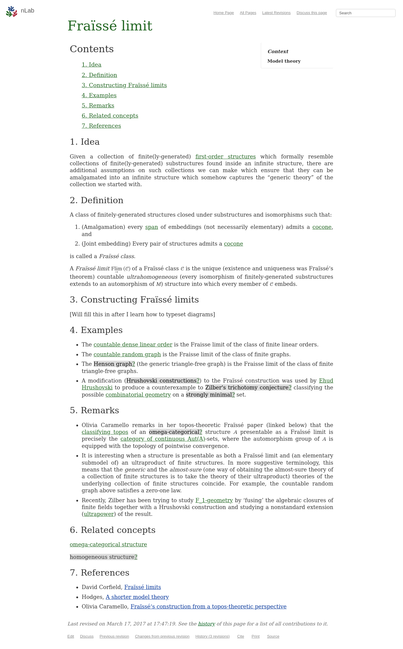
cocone (321, 227)
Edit (70, 636)
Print (256, 636)
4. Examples (99, 95)
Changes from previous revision (162, 636)
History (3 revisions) (213, 636)
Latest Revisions (276, 12)
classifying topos (105, 432)
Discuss (87, 636)
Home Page (223, 12)
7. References (101, 125)
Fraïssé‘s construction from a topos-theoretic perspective (208, 606)
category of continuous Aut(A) (162, 439)
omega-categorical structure (108, 544)
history (206, 624)
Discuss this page (312, 12)
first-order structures (226, 156)
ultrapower (99, 514)
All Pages (248, 12)
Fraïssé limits (142, 587)
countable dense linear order (133, 344)
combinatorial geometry (138, 394)
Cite (240, 636)
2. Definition (99, 75)
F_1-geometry (214, 500)
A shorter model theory (137, 597)
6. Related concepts (110, 115)
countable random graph (127, 354)
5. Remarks (98, 105)
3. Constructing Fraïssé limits (124, 85)
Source (273, 636)
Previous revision (114, 636)
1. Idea (91, 64)
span (151, 227)
